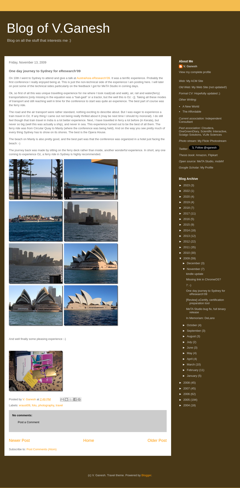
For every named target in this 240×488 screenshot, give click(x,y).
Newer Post (19, 440)
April (190, 359)
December (194, 263)
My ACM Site (194, 81)
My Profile (206, 167)
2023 (187, 185)
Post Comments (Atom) (42, 449)
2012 (187, 241)
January (192, 375)
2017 (187, 213)
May (190, 353)
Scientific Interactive (213, 131)
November (194, 269)
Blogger (146, 475)
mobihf (219, 161)
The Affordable (191, 111)
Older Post (157, 440)
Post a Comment (28, 422)
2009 (187, 258)
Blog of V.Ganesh (58, 28)
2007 (187, 388)
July (190, 342)
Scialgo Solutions (190, 134)
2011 (187, 247)
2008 (187, 382)
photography (46, 405)
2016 (187, 219)
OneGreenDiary (189, 131)
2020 (187, 196)
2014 (187, 230)
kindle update (194, 274)
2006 (187, 394)
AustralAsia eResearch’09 (93, 78)
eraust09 (24, 405)
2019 (187, 202)
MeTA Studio (205, 161)
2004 (187, 405)
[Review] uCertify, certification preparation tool (205, 301)
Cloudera (207, 128)
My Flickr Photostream (212, 141)
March (191, 364)
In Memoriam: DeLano (200, 318)
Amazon (201, 155)
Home (88, 440)
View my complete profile (195, 72)
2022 (187, 190)
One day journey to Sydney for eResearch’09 (205, 292)
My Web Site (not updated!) (209, 87)
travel (59, 405)
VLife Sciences (212, 134)
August (192, 336)
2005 (187, 399)
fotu (34, 405)
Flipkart (213, 155)
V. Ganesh (190, 66)
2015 (187, 224)
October (192, 325)
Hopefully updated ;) (207, 93)
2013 (187, 236)
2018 (187, 207)
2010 (187, 252)
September (194, 330)
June (190, 347)
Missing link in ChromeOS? (203, 279)
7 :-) (188, 285)
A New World (190, 106)
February (193, 370)
